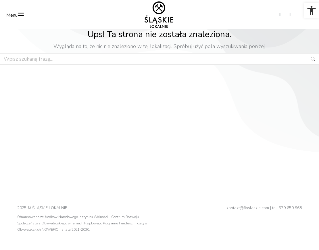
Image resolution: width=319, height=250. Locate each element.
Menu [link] (15, 14)
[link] (311, 10)
